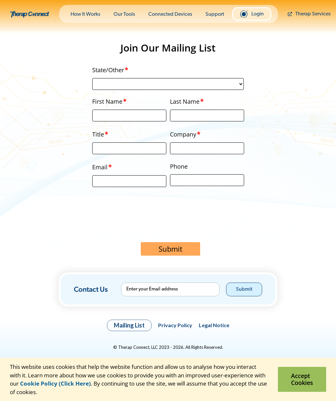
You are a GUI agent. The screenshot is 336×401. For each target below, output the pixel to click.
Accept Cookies (302, 379)
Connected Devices (170, 14)
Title (100, 134)
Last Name (187, 101)
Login (252, 14)
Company (185, 134)
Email (102, 166)
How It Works (85, 14)
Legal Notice (214, 325)
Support (214, 14)
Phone (179, 166)
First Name (109, 101)
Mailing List (129, 325)
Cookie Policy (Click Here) (55, 383)
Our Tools (124, 14)
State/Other (110, 69)
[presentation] (168, 221)
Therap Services (309, 14)
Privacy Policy (175, 325)
